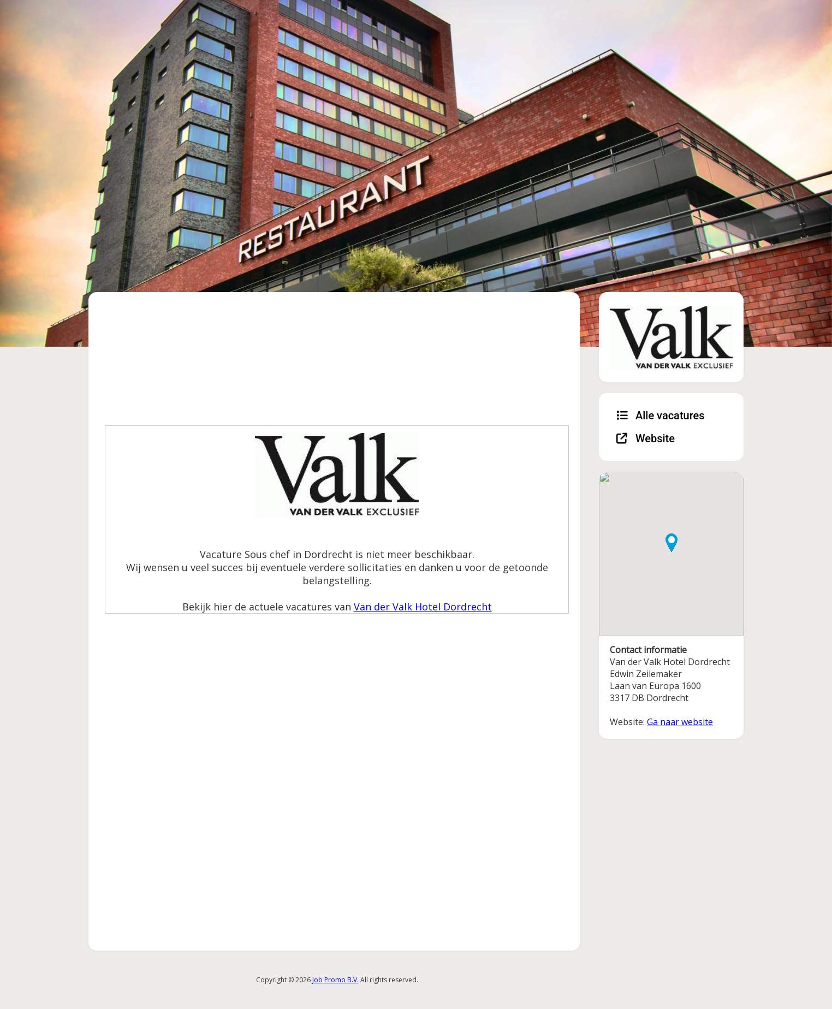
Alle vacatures (660, 415)
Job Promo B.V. (335, 979)
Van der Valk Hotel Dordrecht (423, 606)
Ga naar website (680, 722)
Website (645, 438)
